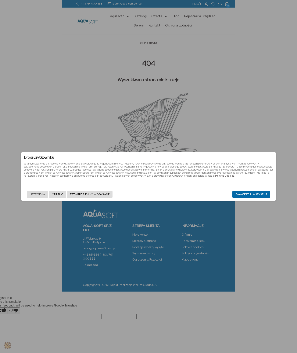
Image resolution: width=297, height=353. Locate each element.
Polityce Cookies (186, 181)
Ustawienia (72, 195)
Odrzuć (92, 195)
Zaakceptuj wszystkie (216, 195)
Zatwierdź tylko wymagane (125, 195)
